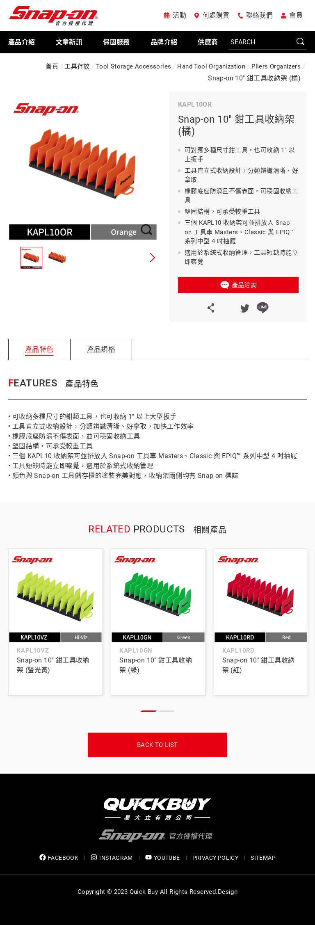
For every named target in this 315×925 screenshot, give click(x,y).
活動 (179, 15)
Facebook (226, 307)
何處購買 (216, 15)
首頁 (52, 66)
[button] (151, 257)
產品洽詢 (244, 285)
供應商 (208, 42)
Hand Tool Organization (211, 66)
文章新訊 (69, 42)
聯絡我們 (259, 15)
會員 (296, 15)
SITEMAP (263, 857)
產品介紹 (21, 42)
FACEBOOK (58, 857)
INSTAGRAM (112, 857)
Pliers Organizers (276, 66)
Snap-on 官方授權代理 (53, 15)
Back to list (157, 745)
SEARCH (300, 42)
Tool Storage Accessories (133, 66)
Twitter (244, 307)
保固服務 (116, 42)
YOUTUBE (162, 857)
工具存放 (77, 66)
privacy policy (215, 857)
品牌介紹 (164, 42)
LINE (262, 307)
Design (227, 891)
